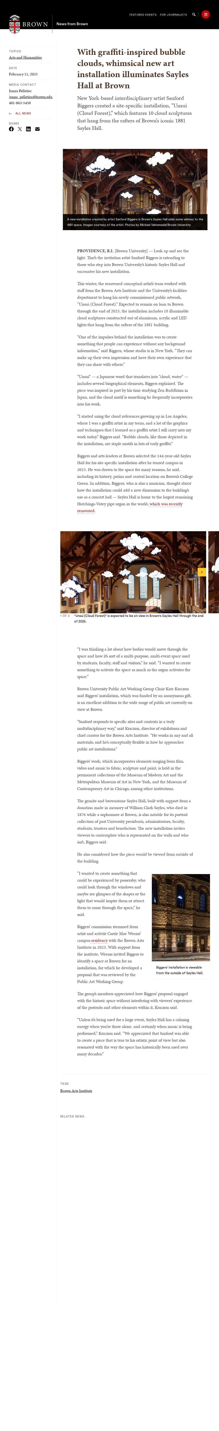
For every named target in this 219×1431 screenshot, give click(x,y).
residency (99, 940)
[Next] (202, 572)
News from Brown (72, 14)
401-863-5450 (20, 102)
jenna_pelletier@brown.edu (30, 96)
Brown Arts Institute (76, 1090)
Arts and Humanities (25, 57)
